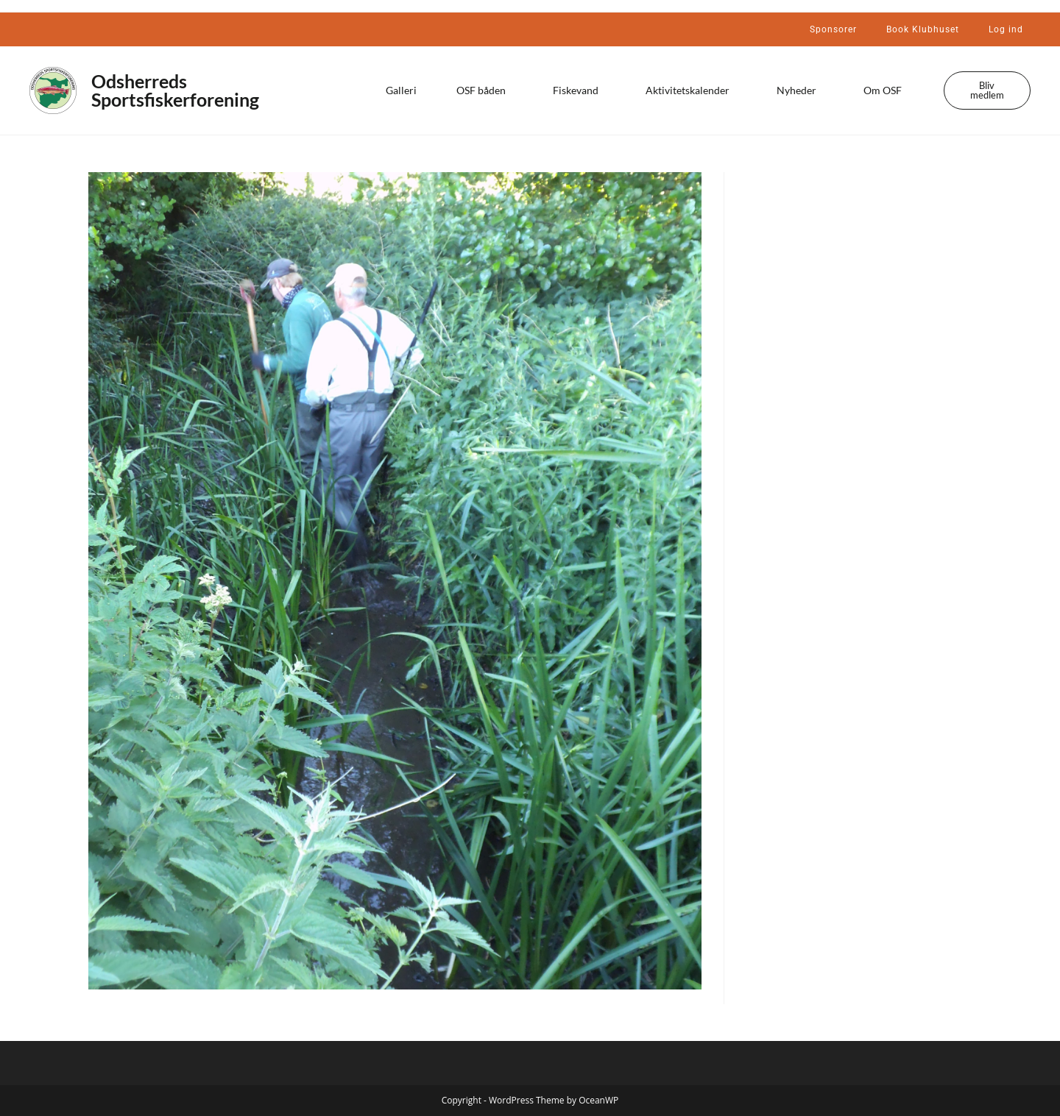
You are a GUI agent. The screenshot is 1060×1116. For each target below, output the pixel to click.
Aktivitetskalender (691, 90)
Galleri (401, 90)
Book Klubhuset (922, 29)
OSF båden (484, 90)
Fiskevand (579, 90)
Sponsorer (833, 29)
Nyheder (800, 90)
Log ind (1006, 29)
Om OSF (886, 90)
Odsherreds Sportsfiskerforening (175, 90)
